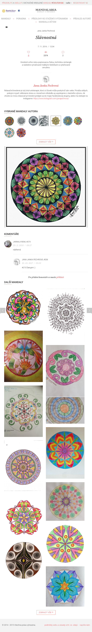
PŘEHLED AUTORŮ (82, 18)
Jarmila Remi (19, 242)
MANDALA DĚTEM (47, 22)
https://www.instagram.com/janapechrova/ (51, 98)
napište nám (85, 625)
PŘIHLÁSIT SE (57, 3)
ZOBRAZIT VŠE (46, 142)
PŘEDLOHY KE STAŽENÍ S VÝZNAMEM (50, 18)
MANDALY (6, 18)
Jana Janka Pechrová (32, 259)
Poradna (21, 18)
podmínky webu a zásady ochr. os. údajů (61, 625)
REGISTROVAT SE (80, 3)
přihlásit (60, 277)
